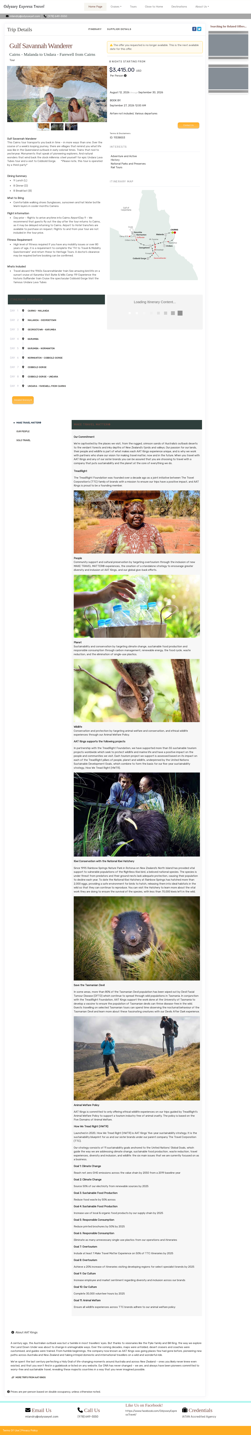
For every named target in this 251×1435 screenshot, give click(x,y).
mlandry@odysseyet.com (41, 1416)
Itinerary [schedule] (95, 29)
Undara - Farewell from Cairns (47, 386)
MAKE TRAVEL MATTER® (28, 422)
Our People (22, 431)
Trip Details (19, 29)
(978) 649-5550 (88, 1416)
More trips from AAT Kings (29, 1377)
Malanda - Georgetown (42, 320)
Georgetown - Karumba (42, 329)
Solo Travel (23, 440)
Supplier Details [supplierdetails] (119, 29)
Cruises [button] (115, 6)
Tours (133, 6)
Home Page (95, 6)
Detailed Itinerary (23, 400)
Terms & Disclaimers (120, 133)
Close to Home (154, 6)
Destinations (179, 6)
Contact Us (188, 125)
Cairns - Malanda (38, 310)
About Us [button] (201, 6)
